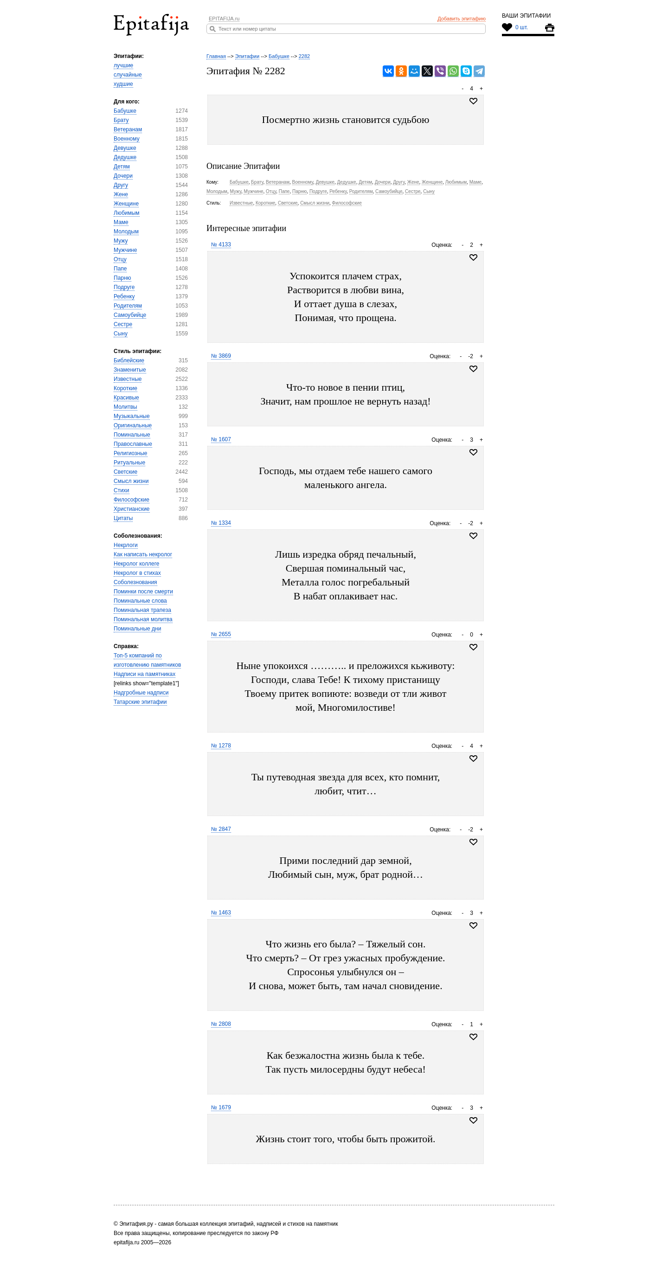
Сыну (121, 333)
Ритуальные (129, 462)
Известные (127, 379)
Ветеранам (128, 129)
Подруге (124, 287)
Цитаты (123, 518)
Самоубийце (130, 315)
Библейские (129, 360)
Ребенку (124, 296)
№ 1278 (221, 745)
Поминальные (132, 434)
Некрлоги (126, 545)
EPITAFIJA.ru (224, 18)
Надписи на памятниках (144, 674)
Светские (125, 472)
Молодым (126, 231)
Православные (133, 444)
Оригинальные (133, 425)
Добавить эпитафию (461, 18)
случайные (128, 74)
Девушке (125, 148)
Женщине (126, 203)
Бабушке (125, 111)
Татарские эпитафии (140, 702)
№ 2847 (221, 829)
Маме (121, 222)
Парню (122, 278)
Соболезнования (135, 582)
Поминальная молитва (143, 619)
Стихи (121, 490)
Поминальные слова (140, 601)
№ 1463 (221, 912)
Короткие (125, 388)
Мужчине (125, 250)
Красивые (126, 397)
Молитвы (125, 407)
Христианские (132, 509)
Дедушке (125, 157)
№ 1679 (221, 1107)
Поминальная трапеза (142, 610)
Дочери (123, 176)
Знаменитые (130, 370)
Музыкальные (132, 416)
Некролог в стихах (137, 573)
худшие (123, 84)
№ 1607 (221, 439)
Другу (121, 185)
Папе (120, 268)
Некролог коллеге (136, 563)
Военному (127, 138)
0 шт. (521, 27)
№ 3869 (221, 356)
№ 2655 (221, 634)
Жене (121, 194)
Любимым (127, 213)
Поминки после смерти (143, 591)
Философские (131, 499)
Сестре (123, 324)
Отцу (120, 259)
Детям (122, 166)
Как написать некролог (143, 554)
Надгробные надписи (141, 692)
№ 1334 (221, 523)
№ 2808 (221, 1024)
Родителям (128, 305)
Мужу (121, 241)
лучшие (123, 65)
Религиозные (131, 453)
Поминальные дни (137, 628)
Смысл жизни (131, 481)
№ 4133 (221, 244)
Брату (121, 120)
